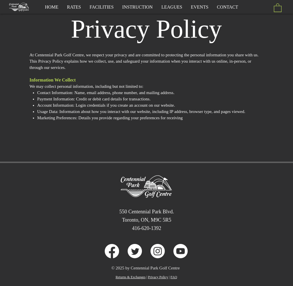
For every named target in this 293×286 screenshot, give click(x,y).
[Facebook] (112, 251)
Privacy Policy (158, 277)
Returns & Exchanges (131, 277)
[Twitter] (135, 251)
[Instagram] (158, 251)
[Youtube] (180, 251)
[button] (278, 7)
